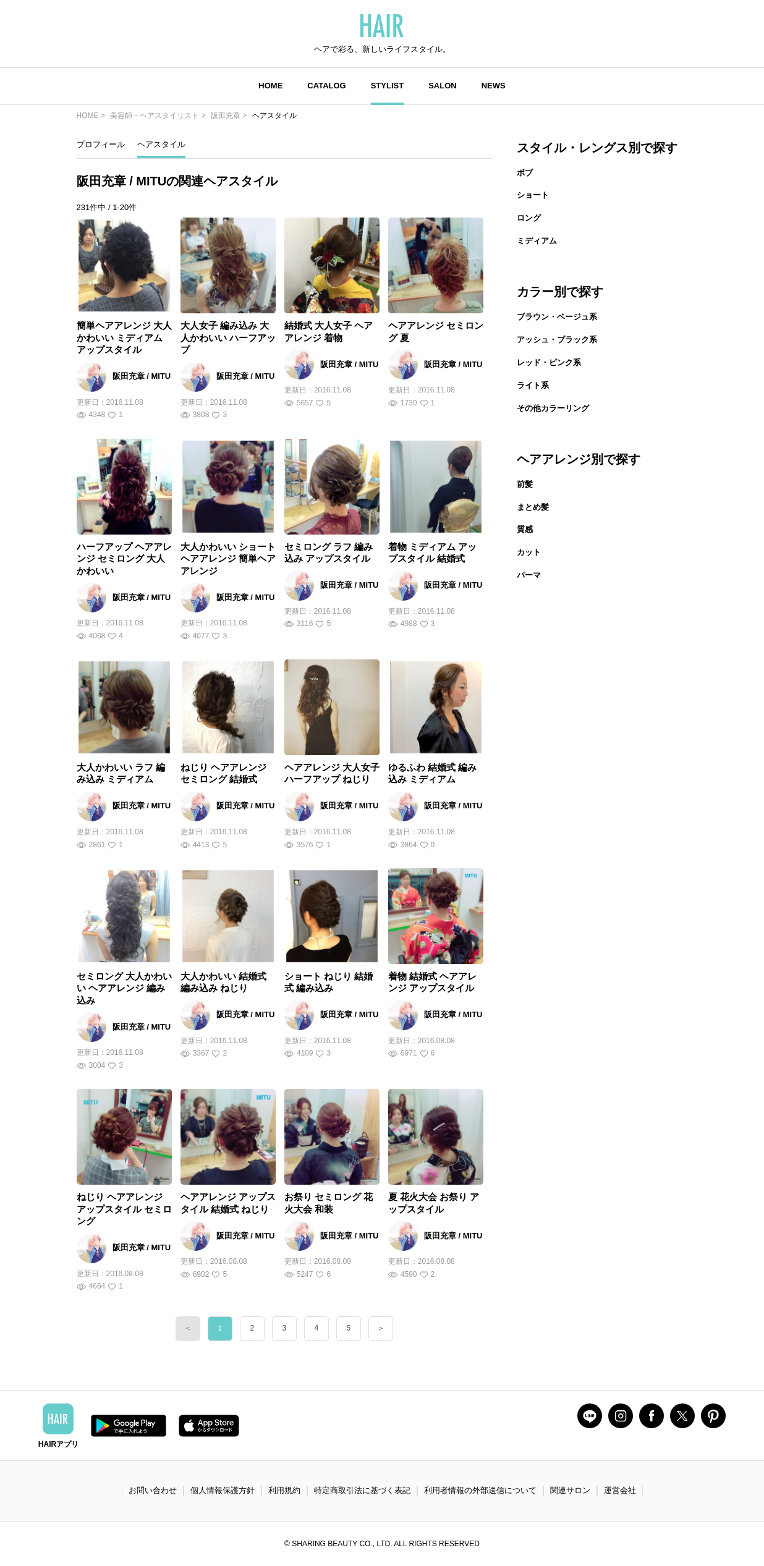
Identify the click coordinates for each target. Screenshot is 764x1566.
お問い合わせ (153, 1490)
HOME (270, 85)
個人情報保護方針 (222, 1490)
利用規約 (284, 1490)
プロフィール (101, 144)
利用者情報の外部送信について (480, 1490)
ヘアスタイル (161, 144)
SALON (442, 85)
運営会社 (620, 1490)
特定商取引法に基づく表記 (362, 1490)
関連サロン (570, 1490)
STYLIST (387, 85)
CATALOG (326, 85)
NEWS (494, 85)
